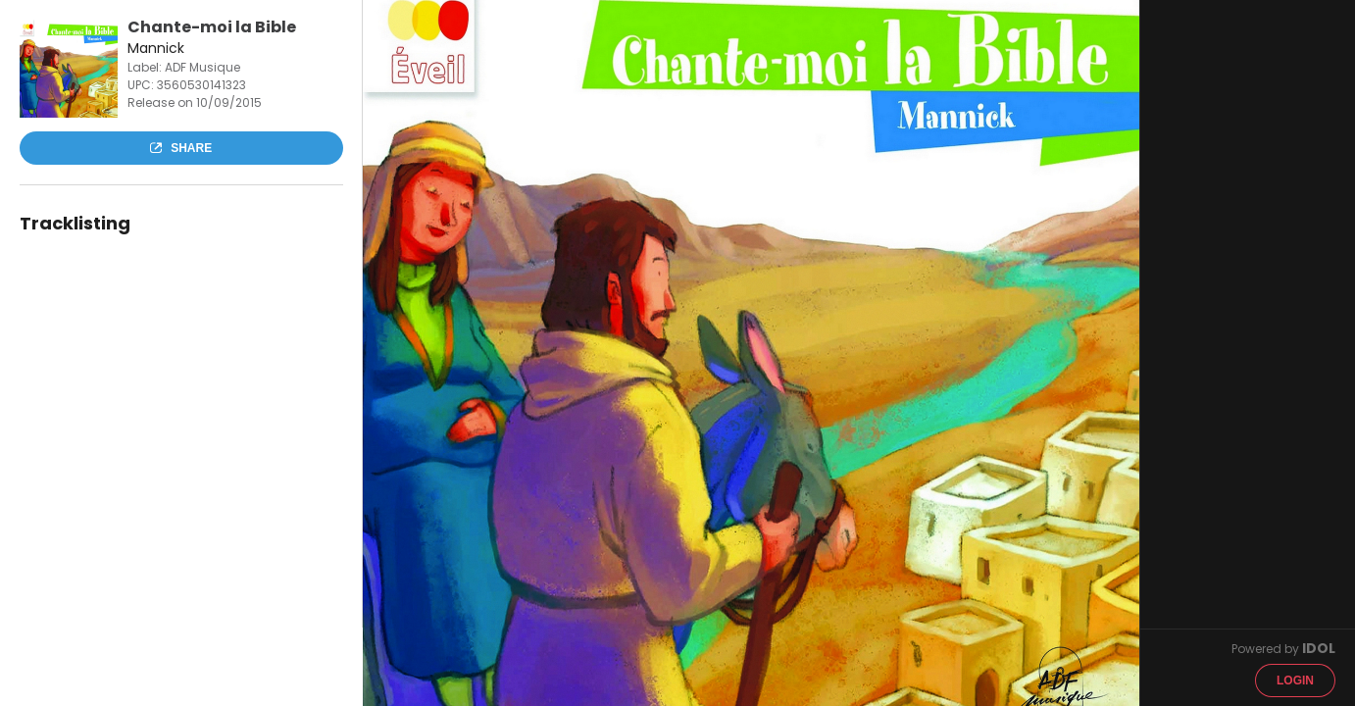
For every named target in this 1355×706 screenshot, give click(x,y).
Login (1295, 680)
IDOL (1318, 648)
